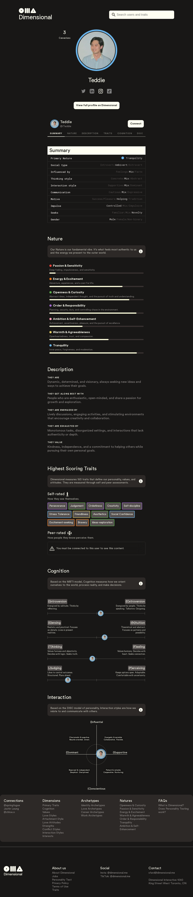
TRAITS (108, 119)
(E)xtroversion (135, 587)
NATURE (72, 119)
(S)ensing (54, 608)
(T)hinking (55, 632)
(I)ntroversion (57, 587)
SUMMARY (56, 119)
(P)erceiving (137, 654)
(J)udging (54, 654)
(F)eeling (139, 632)
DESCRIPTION (90, 119)
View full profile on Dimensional (96, 105)
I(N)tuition (138, 608)
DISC (140, 119)
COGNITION (124, 119)
